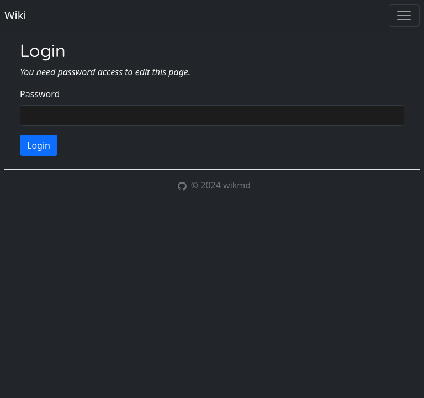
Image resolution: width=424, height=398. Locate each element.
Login (38, 145)
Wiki (15, 15)
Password (40, 94)
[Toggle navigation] (404, 15)
